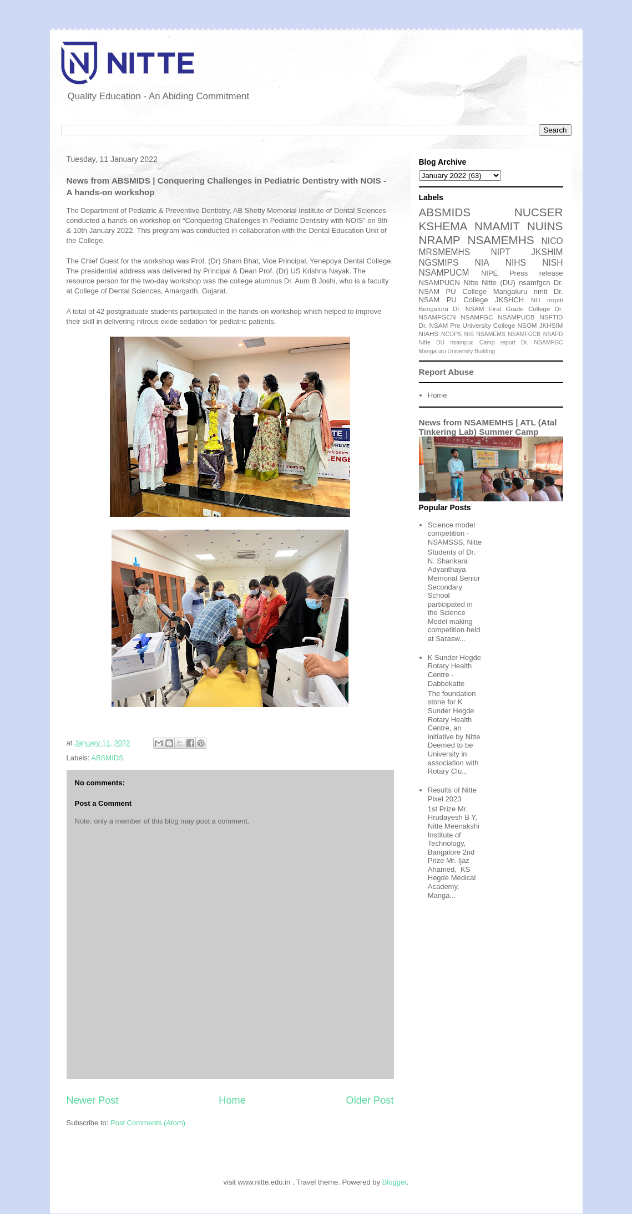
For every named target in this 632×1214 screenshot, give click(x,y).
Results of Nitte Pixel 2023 (452, 794)
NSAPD (553, 334)
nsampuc (461, 342)
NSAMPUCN (439, 282)
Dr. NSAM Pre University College (467, 325)
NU (535, 299)
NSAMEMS (490, 334)
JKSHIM (547, 252)
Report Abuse (446, 372)
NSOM (527, 325)
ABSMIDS (107, 758)
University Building (471, 351)
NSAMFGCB (524, 334)
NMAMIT (497, 226)
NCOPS (451, 334)
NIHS (515, 262)
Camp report (497, 342)
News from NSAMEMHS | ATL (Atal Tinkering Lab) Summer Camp (488, 427)
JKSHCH (509, 300)
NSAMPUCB (516, 317)
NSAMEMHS (500, 239)
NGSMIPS (439, 262)
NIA (482, 262)
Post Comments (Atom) (147, 1123)
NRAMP (440, 239)
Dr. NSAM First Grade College (501, 308)
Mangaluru (432, 351)
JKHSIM (551, 325)
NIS (469, 334)
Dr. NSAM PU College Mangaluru (491, 287)
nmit (541, 291)
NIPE (489, 273)
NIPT (500, 252)
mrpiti (555, 299)
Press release (536, 273)
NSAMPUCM (444, 272)
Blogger (394, 1182)
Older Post (370, 1100)
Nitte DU (432, 342)
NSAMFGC (477, 317)
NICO (552, 241)
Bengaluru (433, 308)
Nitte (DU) (498, 282)
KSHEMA (443, 226)
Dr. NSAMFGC (542, 342)
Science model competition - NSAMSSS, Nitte (455, 533)
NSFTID (551, 317)
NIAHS (429, 333)
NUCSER (538, 212)
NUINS (545, 226)
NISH (552, 262)
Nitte (470, 282)
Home (232, 1100)
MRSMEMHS (445, 252)
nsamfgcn (534, 282)
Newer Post (93, 1100)
